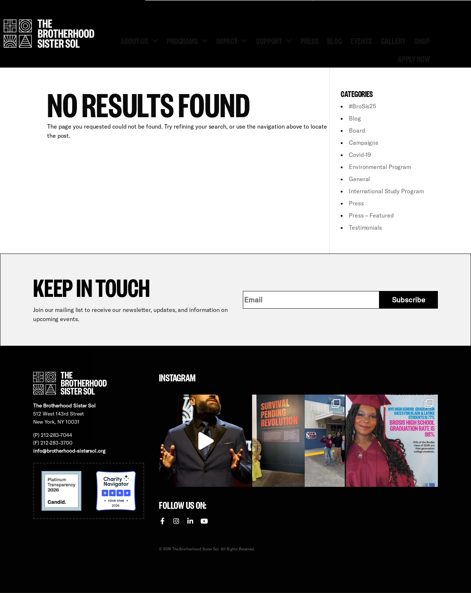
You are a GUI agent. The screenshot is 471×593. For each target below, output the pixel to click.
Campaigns (363, 142)
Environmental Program (380, 166)
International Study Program (386, 191)
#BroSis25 (362, 106)
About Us (139, 40)
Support (274, 40)
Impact (231, 40)
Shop (422, 40)
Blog (334, 40)
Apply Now (414, 58)
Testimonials (365, 227)
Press (309, 40)
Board (357, 130)
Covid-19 (360, 154)
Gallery (393, 40)
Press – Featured (371, 215)
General (359, 179)
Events (361, 40)
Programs (187, 40)
